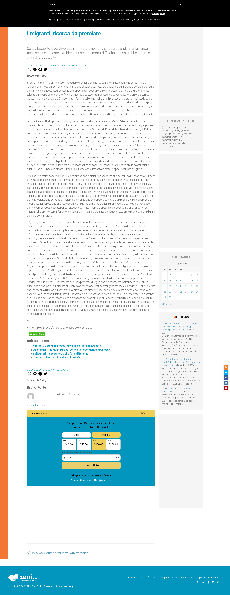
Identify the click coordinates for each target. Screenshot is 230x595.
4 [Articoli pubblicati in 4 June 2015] (181, 275)
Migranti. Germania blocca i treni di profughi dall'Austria (67, 345)
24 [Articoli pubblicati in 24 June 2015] (175, 292)
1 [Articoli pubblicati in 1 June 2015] (164, 275)
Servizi (175, 577)
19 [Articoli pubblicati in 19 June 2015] (186, 286)
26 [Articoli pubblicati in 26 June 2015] (186, 292)
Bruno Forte (60, 65)
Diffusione (150, 577)
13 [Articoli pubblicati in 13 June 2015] (192, 280)
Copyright (201, 577)
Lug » (171, 304)
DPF (141, 577)
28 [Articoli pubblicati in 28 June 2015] (197, 292)
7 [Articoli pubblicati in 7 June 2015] (197, 275)
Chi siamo (132, 577)
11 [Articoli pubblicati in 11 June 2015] (181, 280)
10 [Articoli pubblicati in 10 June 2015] (175, 280)
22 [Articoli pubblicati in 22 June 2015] (165, 292)
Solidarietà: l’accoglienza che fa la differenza (60, 353)
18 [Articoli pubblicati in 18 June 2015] (181, 286)
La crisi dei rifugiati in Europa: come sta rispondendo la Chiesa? (71, 349)
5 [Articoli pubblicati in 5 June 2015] (186, 275)
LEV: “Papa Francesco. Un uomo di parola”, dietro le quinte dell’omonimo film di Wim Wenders (181, 362)
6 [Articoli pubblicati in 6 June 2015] (191, 275)
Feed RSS (182, 317)
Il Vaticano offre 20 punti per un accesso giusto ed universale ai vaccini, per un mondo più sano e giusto (180, 326)
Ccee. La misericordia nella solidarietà (56, 357)
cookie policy (158, 13)
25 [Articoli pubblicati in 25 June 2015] (181, 292)
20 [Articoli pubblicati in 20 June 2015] (192, 286)
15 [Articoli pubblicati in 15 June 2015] (165, 286)
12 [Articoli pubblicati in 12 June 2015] (186, 280)
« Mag (164, 304)
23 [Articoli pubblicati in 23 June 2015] (170, 292)
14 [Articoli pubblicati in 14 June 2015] (197, 280)
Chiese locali (78, 65)
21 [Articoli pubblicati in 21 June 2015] (197, 286)
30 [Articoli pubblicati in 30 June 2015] (170, 297)
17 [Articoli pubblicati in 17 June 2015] (175, 286)
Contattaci (213, 577)
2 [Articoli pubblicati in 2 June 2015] (170, 275)
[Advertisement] (91, 524)
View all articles (36, 405)
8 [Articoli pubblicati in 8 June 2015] (164, 280)
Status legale (187, 577)
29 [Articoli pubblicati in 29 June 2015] (165, 297)
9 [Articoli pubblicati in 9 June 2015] (170, 280)
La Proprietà (164, 577)
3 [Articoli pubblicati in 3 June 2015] (175, 275)
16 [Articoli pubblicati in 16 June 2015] (170, 286)
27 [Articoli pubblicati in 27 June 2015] (192, 292)
